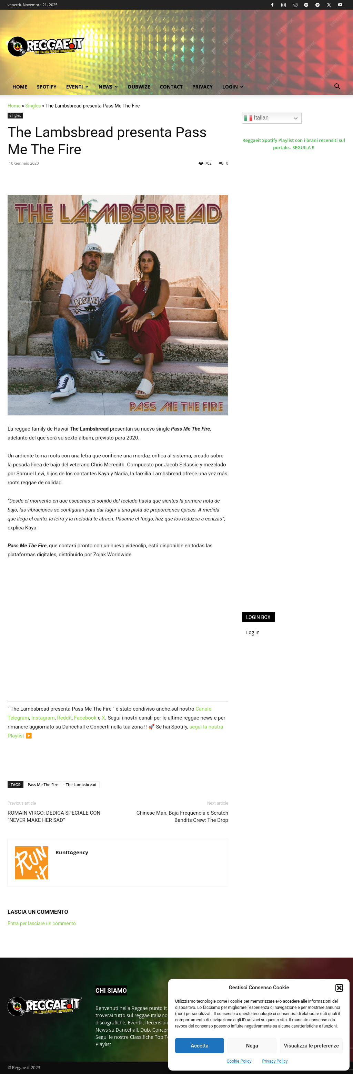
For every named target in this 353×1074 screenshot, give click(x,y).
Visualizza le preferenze (311, 1046)
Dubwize (139, 86)
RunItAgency (72, 852)
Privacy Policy (275, 1061)
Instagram (43, 718)
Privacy (202, 86)
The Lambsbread (81, 784)
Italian (256, 118)
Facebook (85, 718)
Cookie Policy (239, 1061)
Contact (171, 86)
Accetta (200, 1046)
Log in (253, 632)
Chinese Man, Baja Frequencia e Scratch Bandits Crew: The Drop (182, 816)
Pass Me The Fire (43, 784)
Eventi (77, 86)
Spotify (47, 86)
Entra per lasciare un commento (42, 923)
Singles (33, 106)
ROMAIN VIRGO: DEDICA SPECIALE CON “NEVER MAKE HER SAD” (54, 816)
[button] (339, 987)
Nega (252, 1046)
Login (232, 86)
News (108, 86)
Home (19, 86)
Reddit (64, 718)
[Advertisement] (293, 494)
